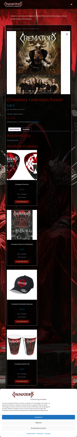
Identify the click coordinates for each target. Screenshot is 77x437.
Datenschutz (40, 433)
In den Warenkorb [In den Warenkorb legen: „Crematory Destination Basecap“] (22, 321)
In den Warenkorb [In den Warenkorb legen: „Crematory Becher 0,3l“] (22, 381)
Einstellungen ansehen (38, 428)
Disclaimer (48, 433)
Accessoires (17, 29)
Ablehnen (38, 423)
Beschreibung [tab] (14, 129)
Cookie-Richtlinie (31, 433)
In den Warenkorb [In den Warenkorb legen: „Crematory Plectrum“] (22, 201)
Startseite (10, 29)
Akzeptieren (38, 417)
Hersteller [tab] (26, 129)
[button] (67, 34)
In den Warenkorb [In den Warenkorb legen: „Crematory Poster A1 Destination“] (22, 261)
